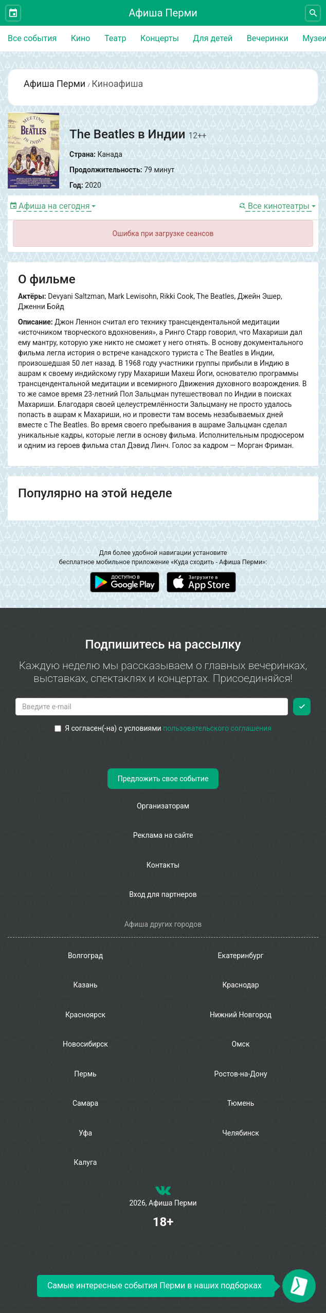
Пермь (85, 1074)
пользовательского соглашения (217, 728)
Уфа (85, 1133)
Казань (85, 985)
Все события (32, 38)
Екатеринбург (241, 955)
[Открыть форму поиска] (313, 13)
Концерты (159, 38)
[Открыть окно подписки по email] (299, 1286)
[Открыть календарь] (13, 13)
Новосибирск (85, 1044)
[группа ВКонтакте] (163, 1193)
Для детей (212, 38)
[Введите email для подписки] (151, 706)
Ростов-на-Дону (240, 1074)
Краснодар (240, 985)
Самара (85, 1103)
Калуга (85, 1162)
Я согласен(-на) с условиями (163, 728)
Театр (115, 38)
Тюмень (241, 1103)
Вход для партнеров (163, 894)
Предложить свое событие (163, 779)
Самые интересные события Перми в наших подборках (154, 1285)
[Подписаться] (302, 706)
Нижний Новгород (240, 1015)
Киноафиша (117, 83)
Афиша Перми (163, 13)
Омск (241, 1044)
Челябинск (240, 1133)
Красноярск (85, 1015)
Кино (80, 38)
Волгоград (85, 955)
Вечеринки (267, 38)
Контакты (163, 865)
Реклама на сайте (163, 835)
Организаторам (163, 806)
